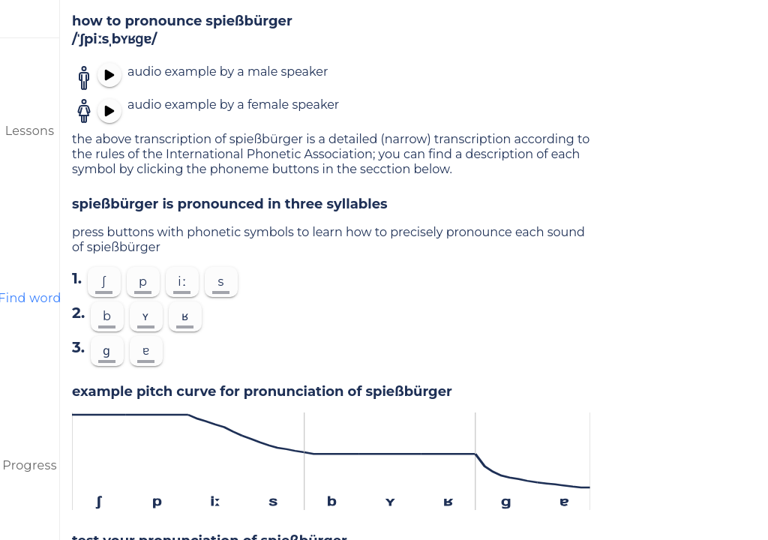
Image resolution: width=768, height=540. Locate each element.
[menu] (30, 19)
